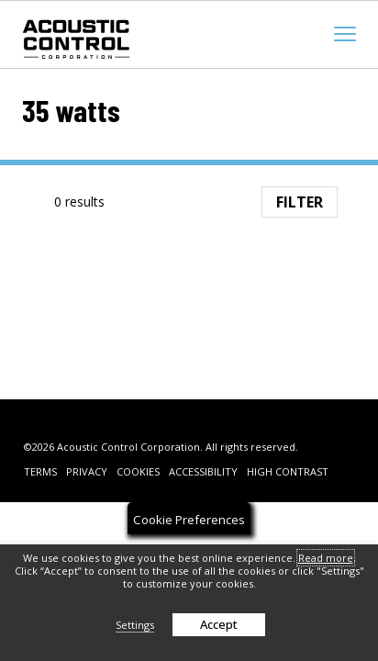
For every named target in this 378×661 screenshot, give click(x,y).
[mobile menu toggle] (345, 34)
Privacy (86, 471)
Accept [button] (219, 624)
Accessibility (203, 471)
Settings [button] (135, 625)
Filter (299, 202)
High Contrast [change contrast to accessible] (287, 471)
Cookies (138, 471)
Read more (325, 558)
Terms (40, 471)
